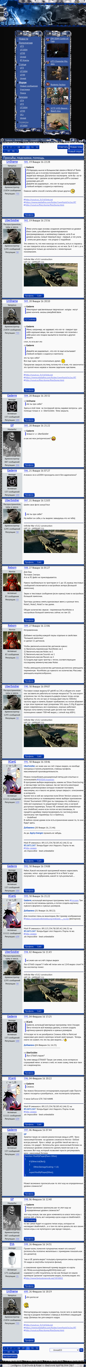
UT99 (22, 53)
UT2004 (23, 49)
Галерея (23, 97)
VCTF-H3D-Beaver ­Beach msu (60, 109)
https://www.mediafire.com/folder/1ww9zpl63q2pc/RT (50, 202)
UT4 (22, 100)
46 (13, 151)
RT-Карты (24, 60)
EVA (12, 1244)
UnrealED (34, 140)
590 (26, 686)
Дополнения (26, 42)
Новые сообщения (29, 86)
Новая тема (76, 146)
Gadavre (12, 395)
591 (26, 761)
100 (17, 420)
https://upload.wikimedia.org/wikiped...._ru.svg (47, 918)
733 (17, 193)
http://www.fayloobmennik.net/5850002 (44, 1278)
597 (26, 1130)
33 (17, 599)
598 (26, 1199)
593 (26, 896)
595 (26, 1016)
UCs (22, 114)
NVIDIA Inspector (46, 779)
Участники (25, 89)
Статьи (22, 64)
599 (26, 1244)
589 (26, 625)
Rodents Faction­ (58, 84)
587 (26, 500)
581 (26, 161)
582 (26, 220)
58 (17, 252)
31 (32, 147)
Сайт (39, 295)
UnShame (12, 161)
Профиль (29, 215)
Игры (25, 140)
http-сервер (31, 848)
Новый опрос (75, 151)
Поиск (23, 93)
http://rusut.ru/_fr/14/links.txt (39, 199)
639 (17, 802)
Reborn (12, 567)
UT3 (22, 46)
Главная (8, 140)
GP (12, 425)
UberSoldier (12, 220)
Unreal (23, 56)
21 (17, 1276)
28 (18, 147)
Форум (22, 82)
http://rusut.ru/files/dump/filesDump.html (44, 205)
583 (26, 301)
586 (26, 470)
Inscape (74, 900)
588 (26, 567)
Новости (23, 38)
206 (17, 465)
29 (23, 147)
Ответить (63, 146)
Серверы (24, 122)
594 (26, 952)
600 (26, 1291)
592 (26, 866)
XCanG (12, 761)
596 (26, 1078)
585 (26, 425)
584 (26, 395)
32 (37, 147)
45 (9, 151)
